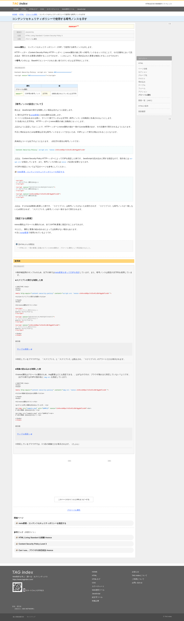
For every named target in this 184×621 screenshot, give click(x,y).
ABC (149, 100)
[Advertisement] (53, 476)
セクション (142, 72)
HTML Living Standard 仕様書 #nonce (35, 538)
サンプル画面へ (23, 349)
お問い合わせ (137, 583)
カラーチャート (53, 9)
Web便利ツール (68, 9)
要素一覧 (141, 100)
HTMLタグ (33, 9)
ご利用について (138, 579)
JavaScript (81, 9)
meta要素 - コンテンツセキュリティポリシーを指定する (40, 172)
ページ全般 (142, 69)
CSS (42, 9)
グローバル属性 (31, 14)
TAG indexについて (139, 575)
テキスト (141, 78)
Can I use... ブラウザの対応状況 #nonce (36, 550)
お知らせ (135, 572)
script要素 (35, 115)
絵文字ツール (97, 597)
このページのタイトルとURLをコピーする (74, 499)
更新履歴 (141, 111)
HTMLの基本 (143, 106)
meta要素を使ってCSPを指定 (67, 272)
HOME (16, 9)
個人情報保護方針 (18, 617)
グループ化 (142, 75)
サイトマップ (31, 617)
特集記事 (95, 601)
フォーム (141, 88)
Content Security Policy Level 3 (33, 544)
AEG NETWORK (28, 609)
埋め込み (141, 82)
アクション (142, 92)
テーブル (141, 85)
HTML (23, 9)
